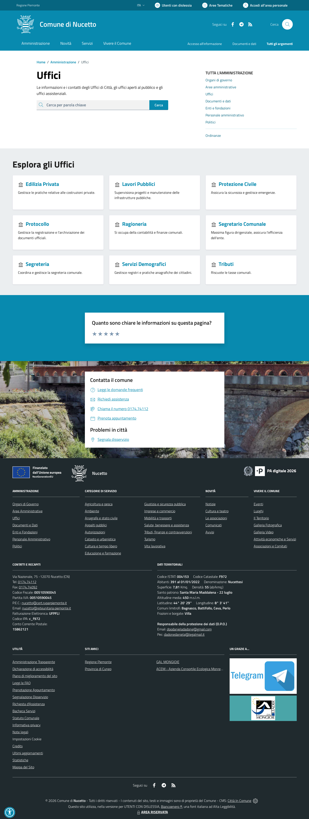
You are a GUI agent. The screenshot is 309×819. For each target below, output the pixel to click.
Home (41, 62)
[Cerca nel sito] (287, 24)
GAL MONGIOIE (167, 661)
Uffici (16, 518)
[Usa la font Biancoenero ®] (173, 5)
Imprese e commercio (159, 511)
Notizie (210, 504)
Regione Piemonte (98, 661)
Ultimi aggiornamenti (28, 753)
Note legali (20, 732)
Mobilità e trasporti (158, 518)
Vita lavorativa (154, 546)
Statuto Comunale (26, 718)
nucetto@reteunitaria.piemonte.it (46, 608)
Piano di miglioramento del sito (35, 675)
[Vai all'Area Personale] (265, 5)
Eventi (258, 504)
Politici (17, 546)
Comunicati (213, 525)
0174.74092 (28, 587)
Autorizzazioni (95, 532)
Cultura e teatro (217, 511)
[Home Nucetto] (56, 24)
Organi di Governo (26, 504)
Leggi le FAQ (22, 682)
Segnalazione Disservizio (30, 697)
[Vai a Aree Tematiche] (217, 5)
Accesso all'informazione (205, 43)
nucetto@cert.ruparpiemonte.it (44, 602)
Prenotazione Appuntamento (34, 690)
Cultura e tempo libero (101, 546)
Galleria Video (263, 532)
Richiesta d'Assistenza (29, 704)
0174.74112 (27, 581)
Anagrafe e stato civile (101, 518)
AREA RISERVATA (152, 812)
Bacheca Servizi (24, 711)
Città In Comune (239, 800)
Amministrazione (60, 62)
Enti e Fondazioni (25, 532)
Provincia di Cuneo (98, 668)
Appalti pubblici (96, 525)
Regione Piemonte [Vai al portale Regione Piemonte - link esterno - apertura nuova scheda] (28, 5)
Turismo (149, 539)
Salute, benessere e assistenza (166, 525)
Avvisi (209, 532)
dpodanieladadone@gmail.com (189, 629)
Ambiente (92, 511)
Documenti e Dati (25, 525)
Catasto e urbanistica (100, 539)
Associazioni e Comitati (270, 546)
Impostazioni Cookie (27, 739)
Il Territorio (261, 518)
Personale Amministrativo (31, 539)
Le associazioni (216, 518)
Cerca (159, 105)
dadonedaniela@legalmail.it (184, 634)
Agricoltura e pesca (99, 504)
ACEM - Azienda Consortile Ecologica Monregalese (193, 668)
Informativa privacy (27, 725)
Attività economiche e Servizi (275, 539)
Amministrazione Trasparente (34, 661)
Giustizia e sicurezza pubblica (165, 504)
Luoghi (258, 511)
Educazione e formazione (103, 553)
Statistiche (20, 760)
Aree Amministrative (28, 511)
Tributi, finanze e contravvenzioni (168, 532)
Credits (18, 746)
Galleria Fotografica (268, 525)
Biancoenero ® (171, 806)
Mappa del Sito (23, 767)
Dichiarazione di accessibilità (33, 668)
